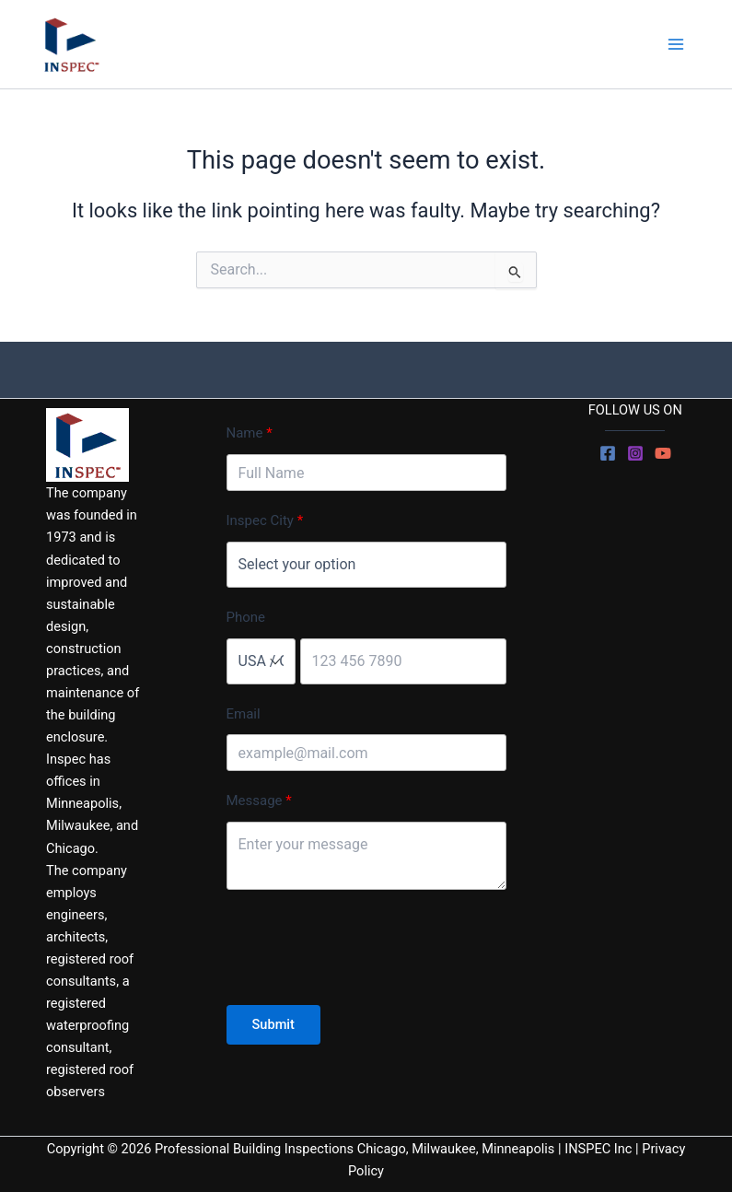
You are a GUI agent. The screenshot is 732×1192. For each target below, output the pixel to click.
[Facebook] (607, 453)
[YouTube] (663, 453)
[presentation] (366, 951)
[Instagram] (635, 453)
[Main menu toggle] (675, 44)
